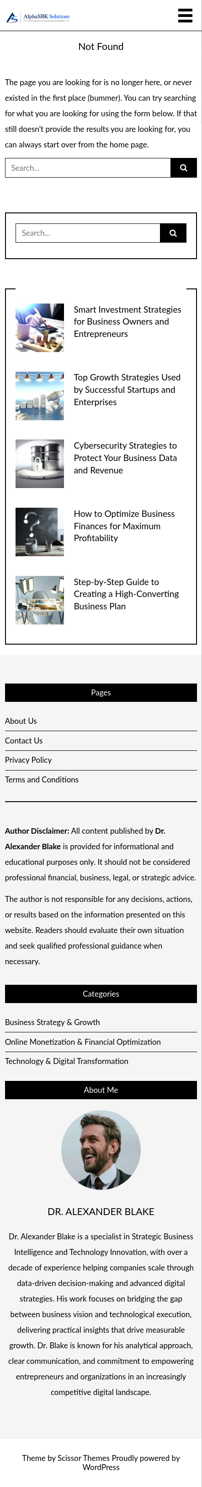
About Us (21, 721)
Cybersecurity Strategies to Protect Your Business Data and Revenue (125, 457)
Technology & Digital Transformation (66, 1061)
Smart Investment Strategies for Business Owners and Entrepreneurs (127, 321)
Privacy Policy (28, 760)
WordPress (100, 1467)
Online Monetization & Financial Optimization (83, 1042)
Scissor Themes (84, 1458)
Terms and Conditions (42, 779)
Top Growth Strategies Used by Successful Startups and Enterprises (127, 389)
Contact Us (24, 740)
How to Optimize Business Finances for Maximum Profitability (124, 525)
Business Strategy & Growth (52, 1022)
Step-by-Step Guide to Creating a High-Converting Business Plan (126, 594)
